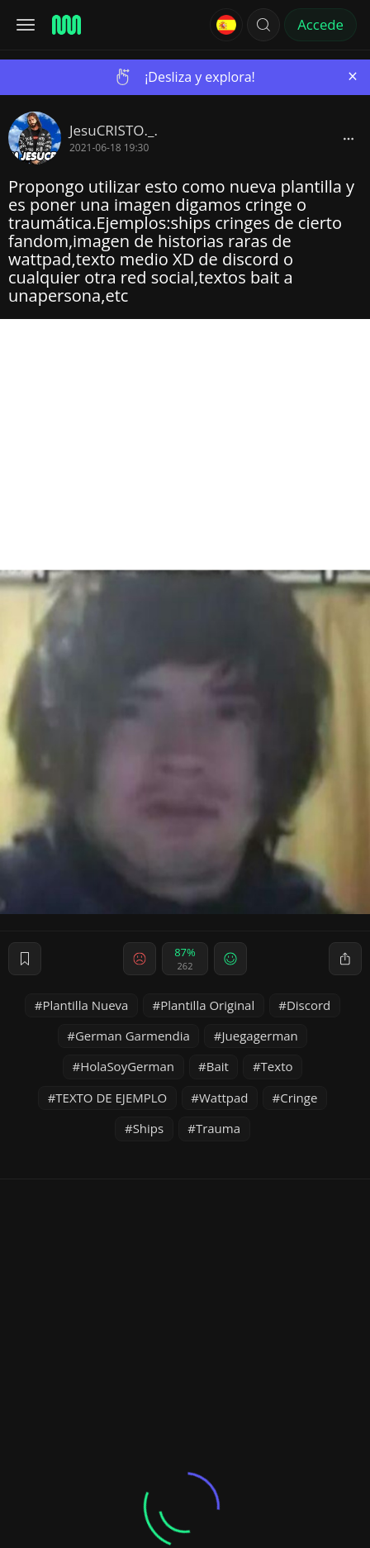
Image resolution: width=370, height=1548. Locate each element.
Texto (277, 1066)
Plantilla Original (207, 1005)
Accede (320, 24)
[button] (263, 24)
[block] (348, 138)
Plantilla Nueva (85, 1005)
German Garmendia (132, 1035)
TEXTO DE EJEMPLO (111, 1097)
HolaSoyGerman (127, 1066)
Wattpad (224, 1097)
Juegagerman (260, 1035)
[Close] (353, 76)
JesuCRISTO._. (113, 130)
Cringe (298, 1097)
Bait (217, 1066)
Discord (308, 1005)
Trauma (218, 1128)
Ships (148, 1128)
